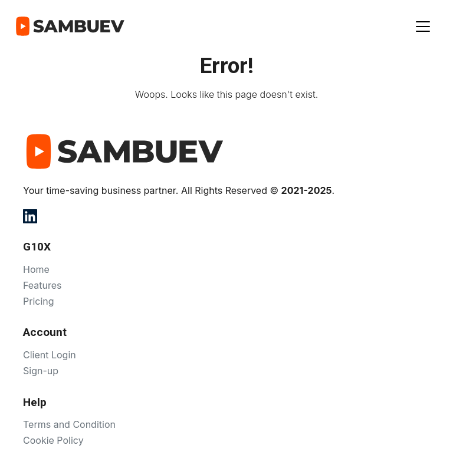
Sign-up (40, 371)
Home (36, 269)
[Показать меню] (423, 26)
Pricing (38, 301)
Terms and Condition (69, 424)
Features (42, 285)
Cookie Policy (53, 440)
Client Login (49, 355)
